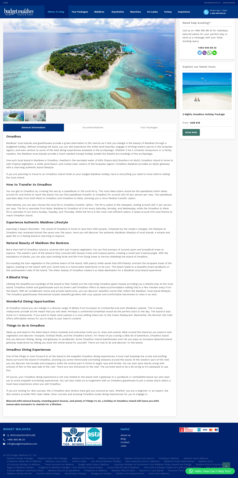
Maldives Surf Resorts (83, 458)
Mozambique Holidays (75, 473)
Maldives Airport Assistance (209, 464)
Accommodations (92, 116)
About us (126, 435)
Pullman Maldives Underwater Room (25, 470)
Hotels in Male (79, 461)
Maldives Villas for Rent (123, 470)
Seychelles (117, 11)
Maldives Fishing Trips (109, 458)
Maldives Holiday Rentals (19, 473)
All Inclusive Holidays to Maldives (23, 464)
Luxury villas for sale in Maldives (123, 467)
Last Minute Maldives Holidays (106, 461)
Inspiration (184, 11)
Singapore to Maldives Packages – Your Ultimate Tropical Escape (70, 467)
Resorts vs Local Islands (151, 470)
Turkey (168, 11)
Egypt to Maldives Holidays (20, 467)
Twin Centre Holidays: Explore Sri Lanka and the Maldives (172, 467)
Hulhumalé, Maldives (159, 473)
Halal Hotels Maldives (216, 467)
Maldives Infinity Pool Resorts (139, 458)
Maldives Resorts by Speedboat (64, 470)
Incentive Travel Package (180, 470)
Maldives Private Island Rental (179, 461)
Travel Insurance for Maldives (59, 464)
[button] (210, 471)
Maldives (99, 11)
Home (5, 3)
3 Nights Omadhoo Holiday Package (203, 114)
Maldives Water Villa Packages (53, 458)
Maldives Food (206, 461)
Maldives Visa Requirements (130, 473)
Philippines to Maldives (95, 470)
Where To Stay (56, 11)
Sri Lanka (152, 11)
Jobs (123, 445)
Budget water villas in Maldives (93, 464)
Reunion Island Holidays (48, 473)
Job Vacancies (229, 3)
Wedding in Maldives (169, 458)
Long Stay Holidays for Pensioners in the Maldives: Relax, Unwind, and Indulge (152, 464)
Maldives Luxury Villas (56, 461)
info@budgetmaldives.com (22, 443)
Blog (123, 438)
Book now (191, 132)
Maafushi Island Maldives (196, 458)
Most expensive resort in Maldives (143, 461)
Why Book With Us (212, 3)
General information (33, 116)
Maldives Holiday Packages (20, 458)
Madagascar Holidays (101, 473)
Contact (125, 442)
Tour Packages (79, 11)
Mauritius (135, 11)
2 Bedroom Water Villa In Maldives (24, 461)
